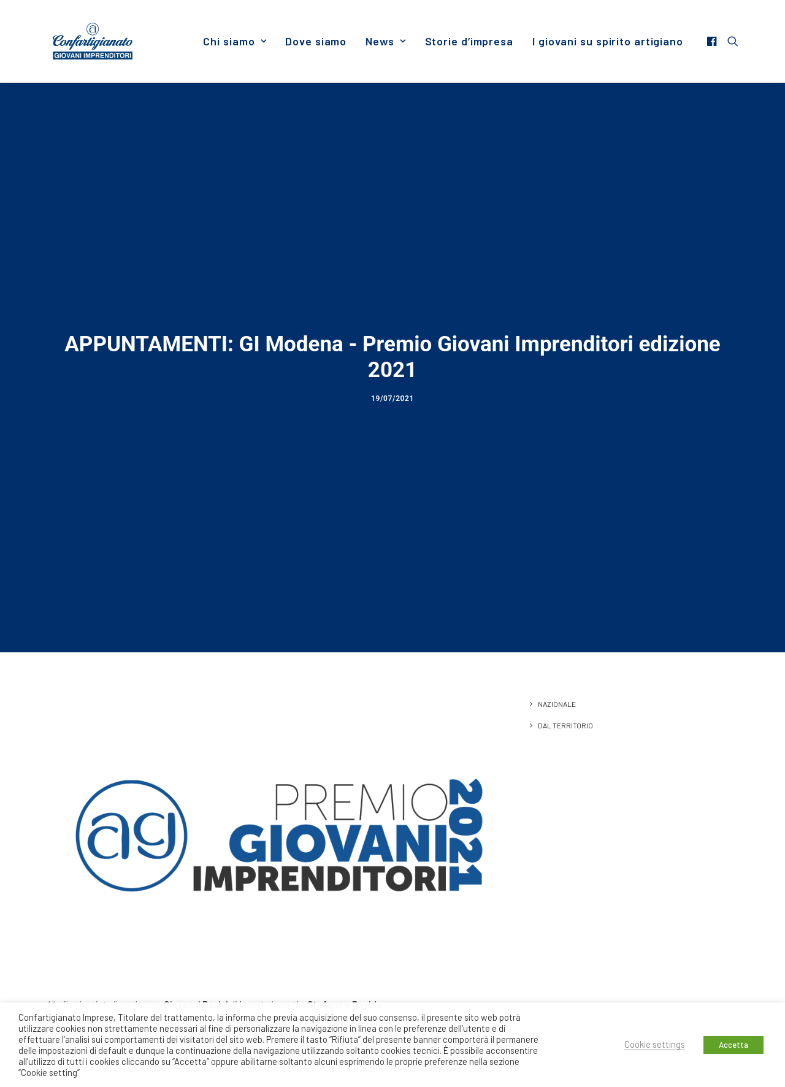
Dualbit (340, 795)
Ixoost (251, 778)
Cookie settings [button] (654, 1044)
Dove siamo (316, 41)
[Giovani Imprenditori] (93, 41)
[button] (713, 41)
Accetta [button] (733, 1045)
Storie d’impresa (469, 41)
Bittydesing (111, 795)
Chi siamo (234, 41)
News (385, 41)
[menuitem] (234, 41)
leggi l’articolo (74, 961)
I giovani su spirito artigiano (607, 41)
